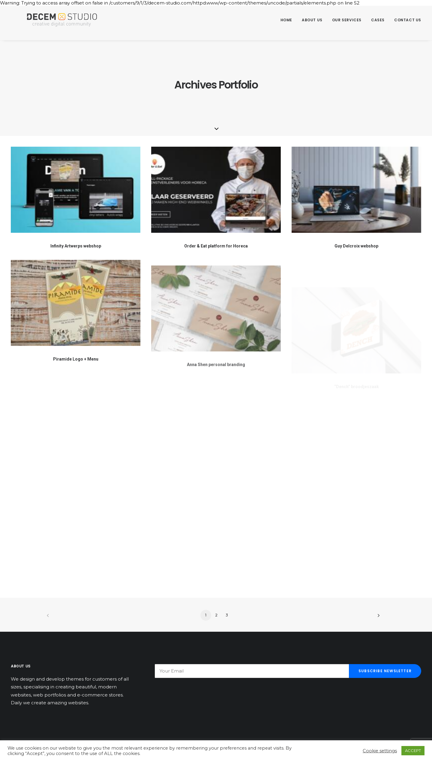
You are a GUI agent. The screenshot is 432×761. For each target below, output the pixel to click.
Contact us (407, 19)
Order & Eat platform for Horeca (216, 246)
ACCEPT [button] (413, 750)
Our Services (347, 19)
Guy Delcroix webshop (356, 246)
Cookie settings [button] (380, 751)
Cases (378, 19)
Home (286, 19)
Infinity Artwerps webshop (75, 246)
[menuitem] (288, 20)
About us (312, 19)
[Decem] (52, 20)
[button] (75, 190)
